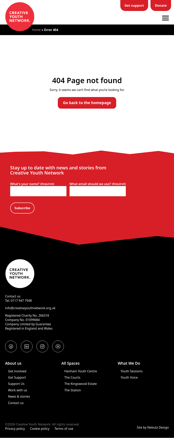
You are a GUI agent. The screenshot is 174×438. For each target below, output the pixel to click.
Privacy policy (15, 428)
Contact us (12, 296)
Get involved (17, 371)
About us (13, 363)
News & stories (19, 396)
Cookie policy (39, 428)
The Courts (72, 377)
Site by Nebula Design (153, 427)
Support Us (16, 384)
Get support (134, 5)
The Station (72, 390)
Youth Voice (129, 377)
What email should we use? (98, 184)
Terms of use (63, 428)
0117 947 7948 (21, 300)
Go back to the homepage (87, 102)
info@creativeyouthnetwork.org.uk (30, 308)
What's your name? (32, 184)
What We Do (129, 363)
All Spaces (70, 363)
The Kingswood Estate (80, 384)
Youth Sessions (132, 371)
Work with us (17, 390)
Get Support (17, 377)
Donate (161, 5)
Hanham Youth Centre (80, 371)
